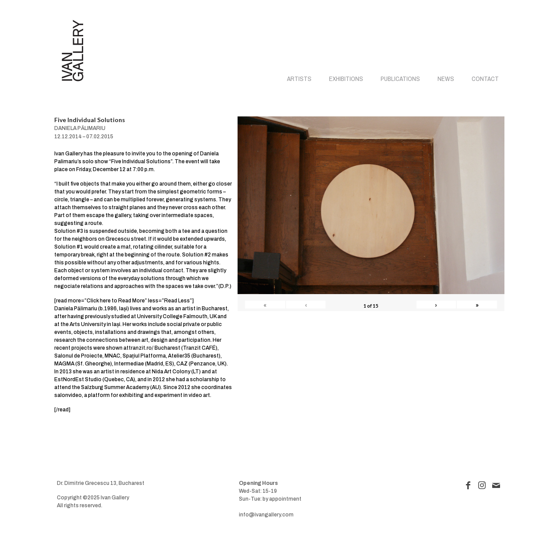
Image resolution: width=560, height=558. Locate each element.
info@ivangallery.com (266, 515)
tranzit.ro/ (141, 348)
